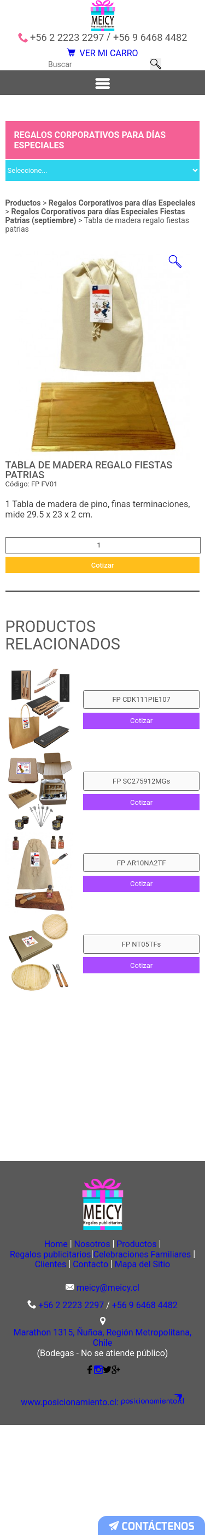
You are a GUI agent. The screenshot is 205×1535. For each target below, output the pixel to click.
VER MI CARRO (102, 58)
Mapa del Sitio (132, 1374)
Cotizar (102, 601)
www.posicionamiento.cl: (77, 1513)
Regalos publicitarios (101, 1351)
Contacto (62, 1374)
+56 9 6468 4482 (150, 37)
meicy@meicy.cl (108, 1398)
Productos (23, 225)
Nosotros (92, 1340)
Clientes (161, 1362)
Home (38, 1340)
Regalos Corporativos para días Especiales (122, 225)
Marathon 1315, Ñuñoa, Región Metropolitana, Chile (102, 1448)
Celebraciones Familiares (72, 1362)
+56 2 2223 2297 (67, 37)
